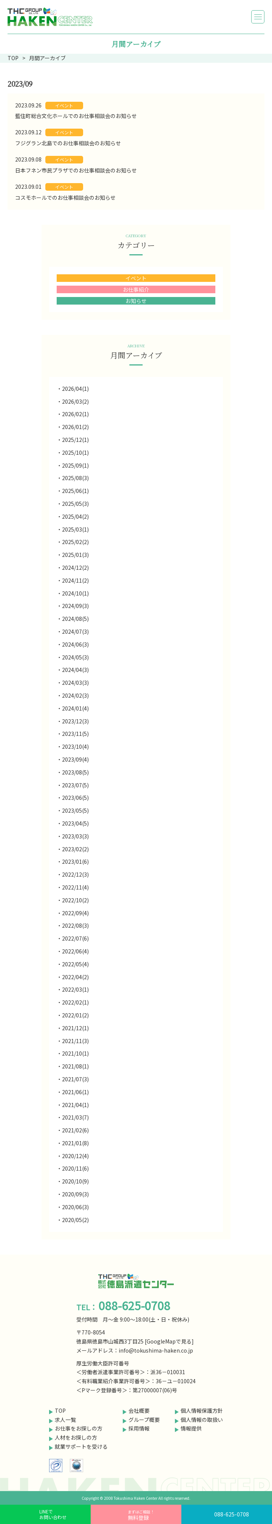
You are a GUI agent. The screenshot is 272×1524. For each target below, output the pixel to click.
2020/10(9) (75, 1181)
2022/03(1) (75, 989)
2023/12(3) (75, 721)
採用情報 (139, 1428)
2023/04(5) (75, 823)
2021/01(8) (75, 1143)
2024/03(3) (75, 682)
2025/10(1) (75, 452)
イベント (64, 105)
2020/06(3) (75, 1207)
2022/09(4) (75, 913)
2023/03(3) (75, 836)
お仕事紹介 (136, 289)
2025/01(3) (75, 554)
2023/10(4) (75, 746)
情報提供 (191, 1428)
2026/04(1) (75, 388)
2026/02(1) (75, 414)
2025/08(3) (75, 478)
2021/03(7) (75, 1117)
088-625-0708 (231, 1514)
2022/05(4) (75, 964)
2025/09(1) (75, 465)
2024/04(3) (75, 669)
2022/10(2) (75, 900)
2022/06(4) (75, 951)
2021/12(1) (75, 1028)
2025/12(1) (75, 439)
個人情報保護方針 (202, 1410)
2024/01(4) (75, 708)
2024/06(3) (75, 644)
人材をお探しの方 (76, 1437)
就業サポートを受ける (81, 1446)
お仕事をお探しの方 (78, 1428)
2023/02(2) (75, 849)
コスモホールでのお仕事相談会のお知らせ (65, 197)
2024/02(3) (75, 695)
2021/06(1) (75, 1092)
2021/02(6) (75, 1130)
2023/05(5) (75, 810)
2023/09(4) (75, 759)
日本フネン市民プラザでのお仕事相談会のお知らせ (76, 170)
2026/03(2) (75, 401)
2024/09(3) (75, 606)
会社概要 (139, 1410)
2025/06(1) (75, 491)
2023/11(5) (75, 733)
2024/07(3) (75, 631)
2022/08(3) (75, 925)
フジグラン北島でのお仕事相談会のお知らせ (68, 143)
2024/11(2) (75, 580)
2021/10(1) (75, 1053)
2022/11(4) (75, 887)
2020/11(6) (75, 1168)
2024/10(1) (75, 593)
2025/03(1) (75, 529)
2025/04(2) (75, 516)
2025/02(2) (75, 542)
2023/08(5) (75, 772)
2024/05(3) (75, 657)
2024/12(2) (75, 567)
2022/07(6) (75, 938)
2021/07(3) (75, 1079)
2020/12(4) (75, 1156)
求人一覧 (65, 1419)
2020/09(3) (75, 1194)
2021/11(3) (75, 1041)
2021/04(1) (75, 1105)
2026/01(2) (75, 427)
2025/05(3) (75, 503)
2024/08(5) (75, 618)
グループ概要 (144, 1419)
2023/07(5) (75, 785)
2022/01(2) (75, 1015)
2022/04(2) (75, 977)
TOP (60, 1410)
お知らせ (136, 301)
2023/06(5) (75, 797)
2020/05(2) (75, 1220)
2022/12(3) (75, 874)
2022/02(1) (75, 1002)
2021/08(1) (75, 1066)
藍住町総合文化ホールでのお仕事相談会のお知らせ (76, 116)
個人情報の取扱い (202, 1419)
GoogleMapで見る (169, 1341)
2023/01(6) (75, 861)
